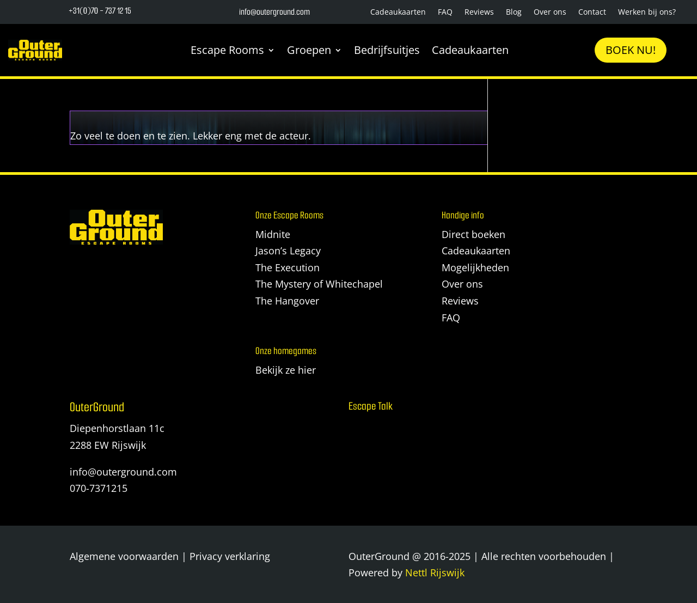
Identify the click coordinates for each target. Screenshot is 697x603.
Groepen (309, 49)
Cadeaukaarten (398, 12)
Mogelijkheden (475, 267)
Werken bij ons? (647, 12)
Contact (592, 12)
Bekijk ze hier (285, 369)
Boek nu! (631, 49)
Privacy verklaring (229, 556)
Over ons (550, 12)
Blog (514, 12)
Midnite (272, 234)
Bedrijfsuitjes (387, 49)
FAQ (445, 12)
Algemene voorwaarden (124, 556)
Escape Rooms (227, 49)
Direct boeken (473, 234)
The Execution (287, 267)
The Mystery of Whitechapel (319, 283)
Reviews (479, 12)
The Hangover (287, 300)
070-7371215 (98, 488)
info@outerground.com (123, 471)
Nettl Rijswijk (434, 572)
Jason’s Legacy (288, 250)
